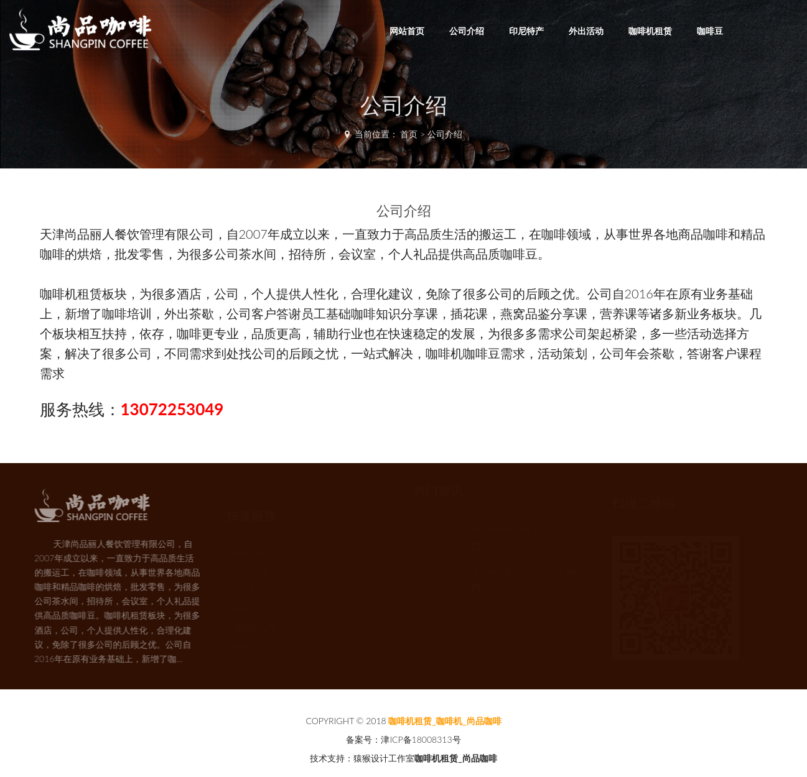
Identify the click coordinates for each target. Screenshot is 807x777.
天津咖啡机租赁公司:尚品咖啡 (525, 574)
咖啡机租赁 (650, 30)
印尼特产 (526, 30)
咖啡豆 (710, 30)
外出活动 (586, 30)
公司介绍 (466, 30)
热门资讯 (438, 494)
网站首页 (407, 30)
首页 (408, 134)
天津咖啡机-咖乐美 (506, 533)
